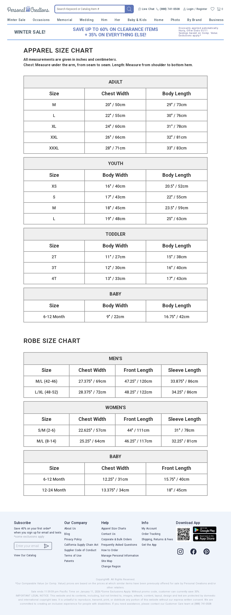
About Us (70, 528)
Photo (175, 20)
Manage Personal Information (120, 555)
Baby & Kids (137, 20)
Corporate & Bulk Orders (116, 539)
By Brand (194, 20)
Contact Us (108, 534)
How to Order (109, 550)
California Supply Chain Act (81, 544)
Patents (69, 561)
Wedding (87, 20)
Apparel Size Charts (113, 528)
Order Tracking (151, 534)
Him (104, 20)
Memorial (64, 20)
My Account (149, 528)
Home (159, 20)
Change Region (111, 566)
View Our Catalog (25, 555)
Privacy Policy (73, 539)
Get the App (149, 544)
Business (216, 20)
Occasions (41, 20)
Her (117, 20)
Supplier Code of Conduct (80, 550)
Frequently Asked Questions (119, 544)
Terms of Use (72, 555)
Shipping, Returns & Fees (157, 539)
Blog (67, 534)
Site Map (106, 561)
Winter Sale (16, 20)
